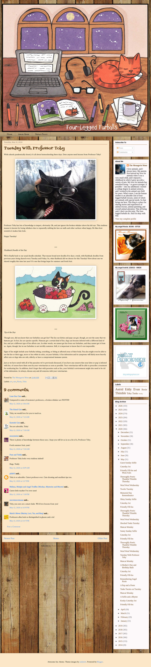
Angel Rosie (23, 134)
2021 (120, 425)
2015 (120, 641)
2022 (120, 421)
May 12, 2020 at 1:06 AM (19, 403)
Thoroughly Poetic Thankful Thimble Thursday (128, 479)
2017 (120, 633)
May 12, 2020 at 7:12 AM (19, 417)
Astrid (119, 389)
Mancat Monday (126, 527)
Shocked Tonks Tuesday (129, 523)
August (124, 448)
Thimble (120, 393)
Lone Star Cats (15, 396)
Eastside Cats (15, 422)
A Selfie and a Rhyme (129, 597)
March (123, 613)
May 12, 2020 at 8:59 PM (19, 507)
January (124, 621)
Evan (136, 389)
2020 (120, 429)
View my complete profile (125, 219)
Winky (141, 394)
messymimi (14, 436)
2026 (120, 406)
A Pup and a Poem (127, 585)
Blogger (100, 662)
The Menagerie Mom (138, 165)
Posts (120, 148)
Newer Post (9, 538)
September (125, 444)
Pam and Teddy (16, 455)
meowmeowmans (16, 500)
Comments (122, 152)
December (125, 432)
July (123, 452)
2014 (120, 645)
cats (14, 381)
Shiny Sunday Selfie (128, 499)
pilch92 (12, 473)
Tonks (135, 393)
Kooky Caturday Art (128, 601)
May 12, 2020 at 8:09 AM (20, 468)
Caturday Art (125, 467)
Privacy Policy (41, 134)
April (123, 609)
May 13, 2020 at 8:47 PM (19, 521)
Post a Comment (13, 526)
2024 (120, 413)
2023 (120, 417)
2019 (120, 626)
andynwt (82, 662)
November (125, 436)
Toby (25, 381)
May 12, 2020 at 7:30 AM (19, 430)
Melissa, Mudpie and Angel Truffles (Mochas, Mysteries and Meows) (37, 487)
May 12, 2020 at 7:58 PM (19, 494)
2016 (120, 637)
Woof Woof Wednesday (129, 485)
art (11, 381)
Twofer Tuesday (126, 489)
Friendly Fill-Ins (126, 507)
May (123, 459)
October (124, 440)
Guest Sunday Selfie (128, 463)
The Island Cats (16, 409)
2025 (120, 410)
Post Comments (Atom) (61, 546)
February (124, 617)
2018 (120, 630)
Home (9, 134)
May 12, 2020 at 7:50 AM (20, 449)
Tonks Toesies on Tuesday (130, 589)
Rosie (19, 381)
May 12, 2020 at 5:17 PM (19, 481)
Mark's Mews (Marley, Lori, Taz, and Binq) (26, 513)
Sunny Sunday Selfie (128, 531)
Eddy (128, 389)
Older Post (102, 538)
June (123, 455)
